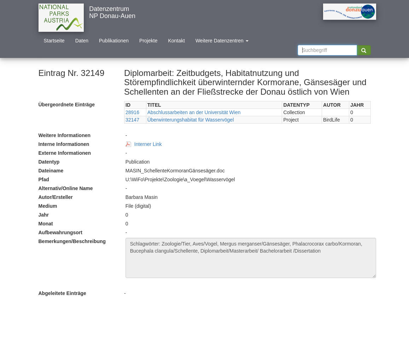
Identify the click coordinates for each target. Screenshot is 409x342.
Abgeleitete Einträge (62, 293)
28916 (132, 112)
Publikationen (114, 40)
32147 (132, 120)
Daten (81, 40)
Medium (48, 206)
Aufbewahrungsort (60, 232)
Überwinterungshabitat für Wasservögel (190, 120)
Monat (46, 223)
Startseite (54, 40)
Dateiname (51, 170)
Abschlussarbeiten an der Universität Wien (194, 112)
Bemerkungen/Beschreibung (72, 241)
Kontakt (176, 40)
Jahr (44, 215)
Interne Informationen (64, 144)
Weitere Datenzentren (222, 40)
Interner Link (148, 144)
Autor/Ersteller (56, 197)
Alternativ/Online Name (66, 188)
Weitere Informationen (65, 135)
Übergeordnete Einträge (67, 104)
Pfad (44, 179)
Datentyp (49, 162)
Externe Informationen (65, 153)
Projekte (148, 40)
